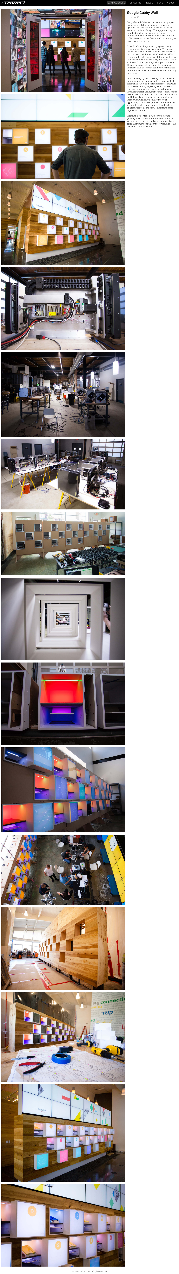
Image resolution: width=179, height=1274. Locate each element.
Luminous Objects (116, 2)
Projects (149, 2)
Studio (160, 2)
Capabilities (135, 2)
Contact (171, 2)
